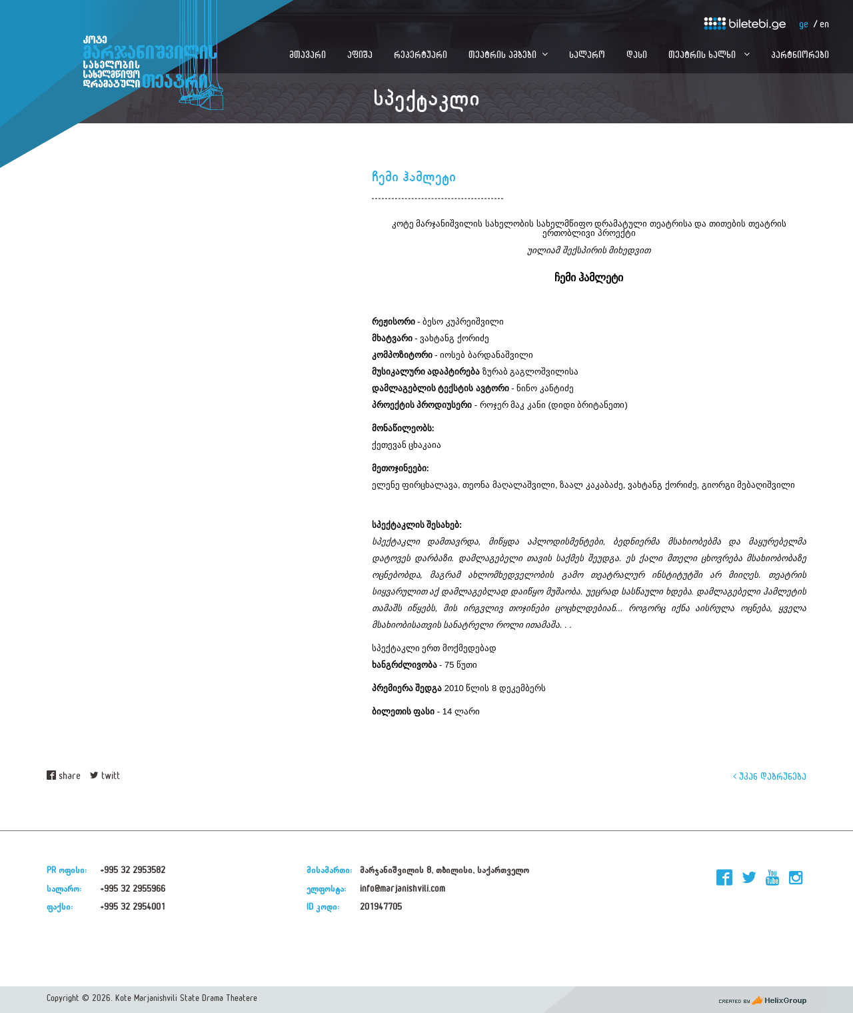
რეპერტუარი (420, 54)
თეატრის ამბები (502, 54)
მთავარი (307, 54)
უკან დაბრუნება (769, 776)
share (64, 776)
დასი (636, 54)
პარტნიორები (800, 54)
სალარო (587, 54)
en (824, 24)
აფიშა (360, 54)
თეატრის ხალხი (703, 54)
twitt (105, 776)
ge (803, 24)
